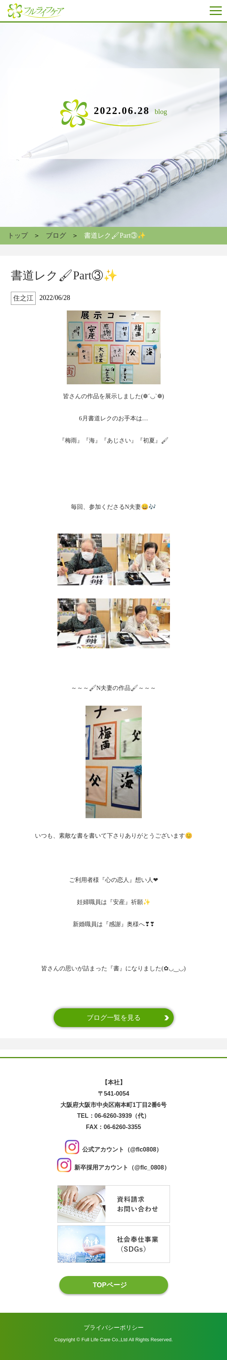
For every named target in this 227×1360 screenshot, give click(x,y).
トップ (18, 235)
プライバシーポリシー (114, 1327)
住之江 (23, 298)
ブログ (56, 235)
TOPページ (110, 1284)
